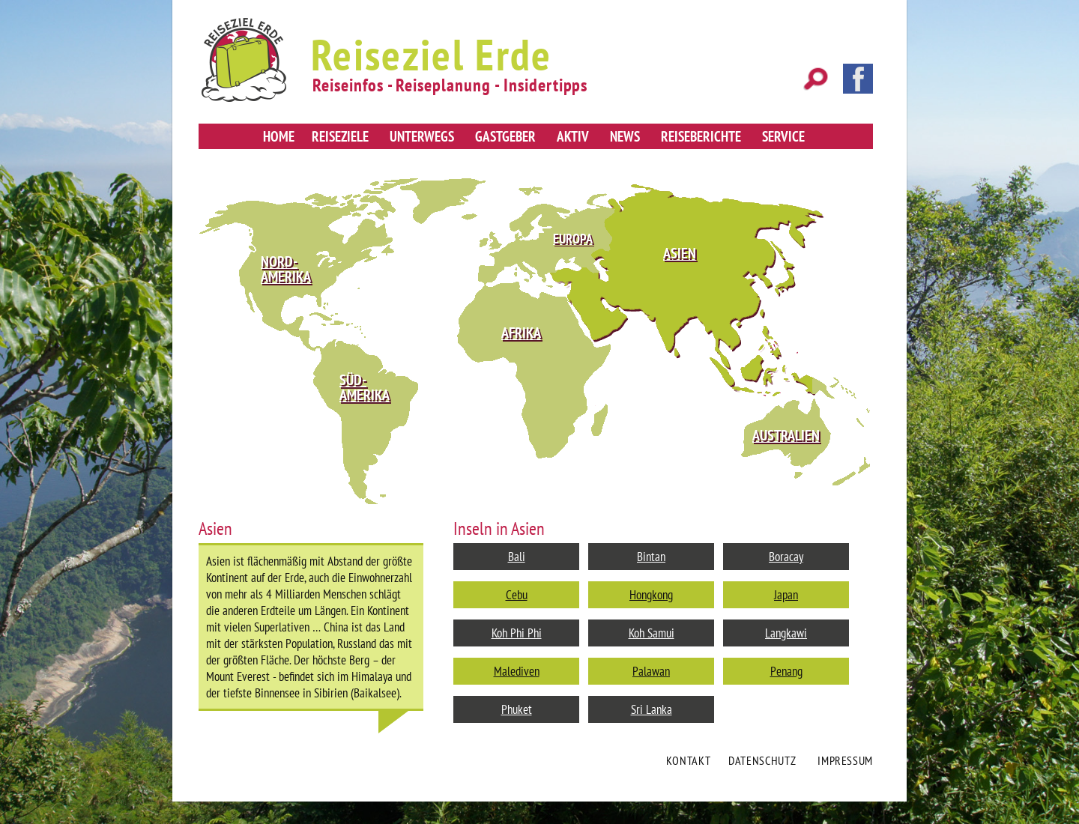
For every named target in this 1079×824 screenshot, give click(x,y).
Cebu (517, 595)
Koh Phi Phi (517, 633)
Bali (516, 556)
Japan (786, 595)
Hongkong (651, 595)
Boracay (786, 556)
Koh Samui (651, 633)
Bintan (651, 556)
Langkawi (786, 633)
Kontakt (688, 760)
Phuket (516, 709)
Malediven (517, 671)
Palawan (651, 671)
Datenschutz (762, 760)
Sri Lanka (651, 709)
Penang (786, 671)
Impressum (845, 760)
